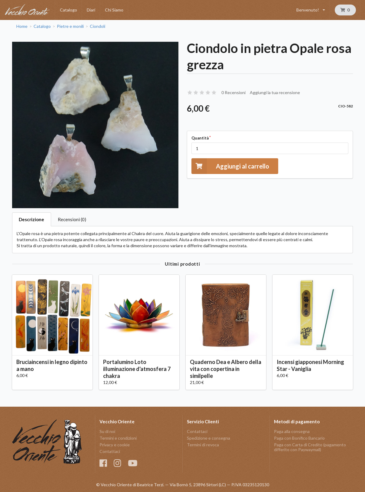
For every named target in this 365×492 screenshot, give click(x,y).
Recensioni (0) (72, 219)
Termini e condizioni (118, 438)
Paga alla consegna (292, 431)
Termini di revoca (203, 444)
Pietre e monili (70, 26)
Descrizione (31, 219)
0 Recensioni (233, 92)
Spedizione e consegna (208, 438)
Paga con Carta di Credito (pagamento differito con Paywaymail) (310, 447)
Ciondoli (97, 26)
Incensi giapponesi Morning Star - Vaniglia (310, 365)
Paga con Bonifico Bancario (299, 438)
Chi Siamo (114, 9)
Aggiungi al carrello (230, 166)
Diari (91, 9)
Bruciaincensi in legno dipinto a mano (51, 365)
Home (22, 26)
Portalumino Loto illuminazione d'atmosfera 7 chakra (137, 369)
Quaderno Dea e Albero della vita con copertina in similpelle (225, 369)
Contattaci (109, 451)
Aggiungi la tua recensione (275, 92)
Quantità (200, 138)
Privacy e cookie (114, 444)
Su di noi (107, 431)
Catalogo (68, 9)
